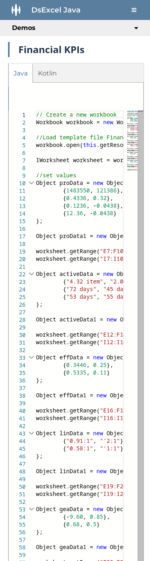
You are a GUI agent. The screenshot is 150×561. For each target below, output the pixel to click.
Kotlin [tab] (47, 73)
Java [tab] (21, 73)
